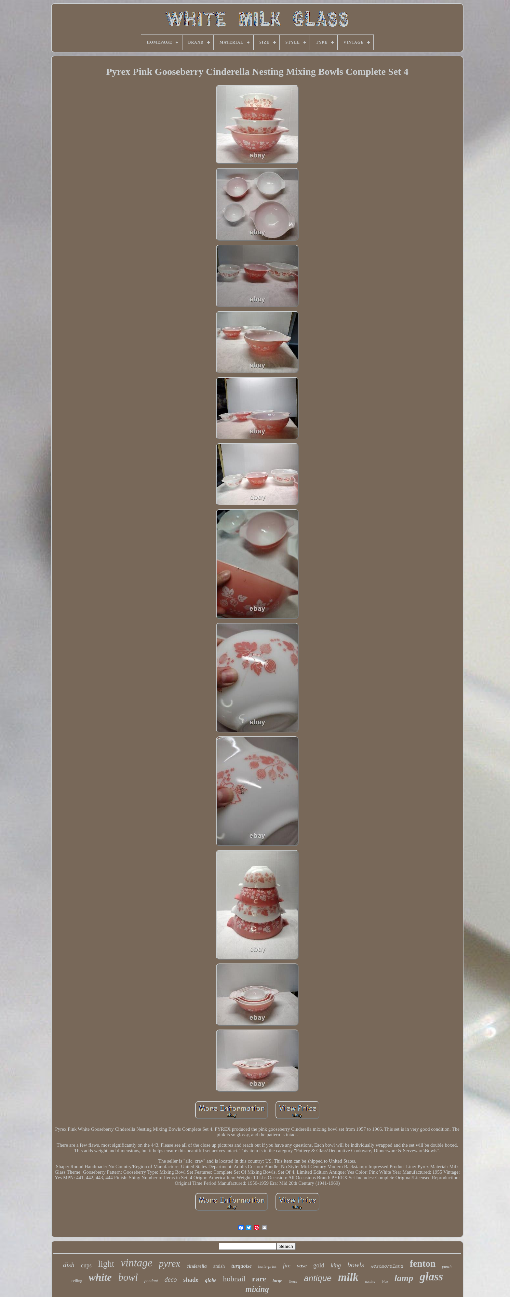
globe (211, 1280)
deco (171, 1279)
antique (317, 1278)
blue (385, 1281)
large (277, 1280)
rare (259, 1279)
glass (431, 1276)
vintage (136, 1263)
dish (68, 1265)
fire (286, 1266)
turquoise (241, 1266)
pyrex (169, 1263)
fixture (293, 1281)
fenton (423, 1263)
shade (190, 1279)
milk (348, 1277)
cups (86, 1265)
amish (219, 1266)
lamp (404, 1278)
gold (318, 1265)
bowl (128, 1277)
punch (446, 1266)
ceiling (77, 1280)
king (336, 1265)
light (106, 1264)
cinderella (197, 1266)
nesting (370, 1281)
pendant (151, 1280)
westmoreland (386, 1266)
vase (302, 1266)
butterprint (267, 1266)
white (100, 1277)
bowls (355, 1265)
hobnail (234, 1279)
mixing (257, 1289)
